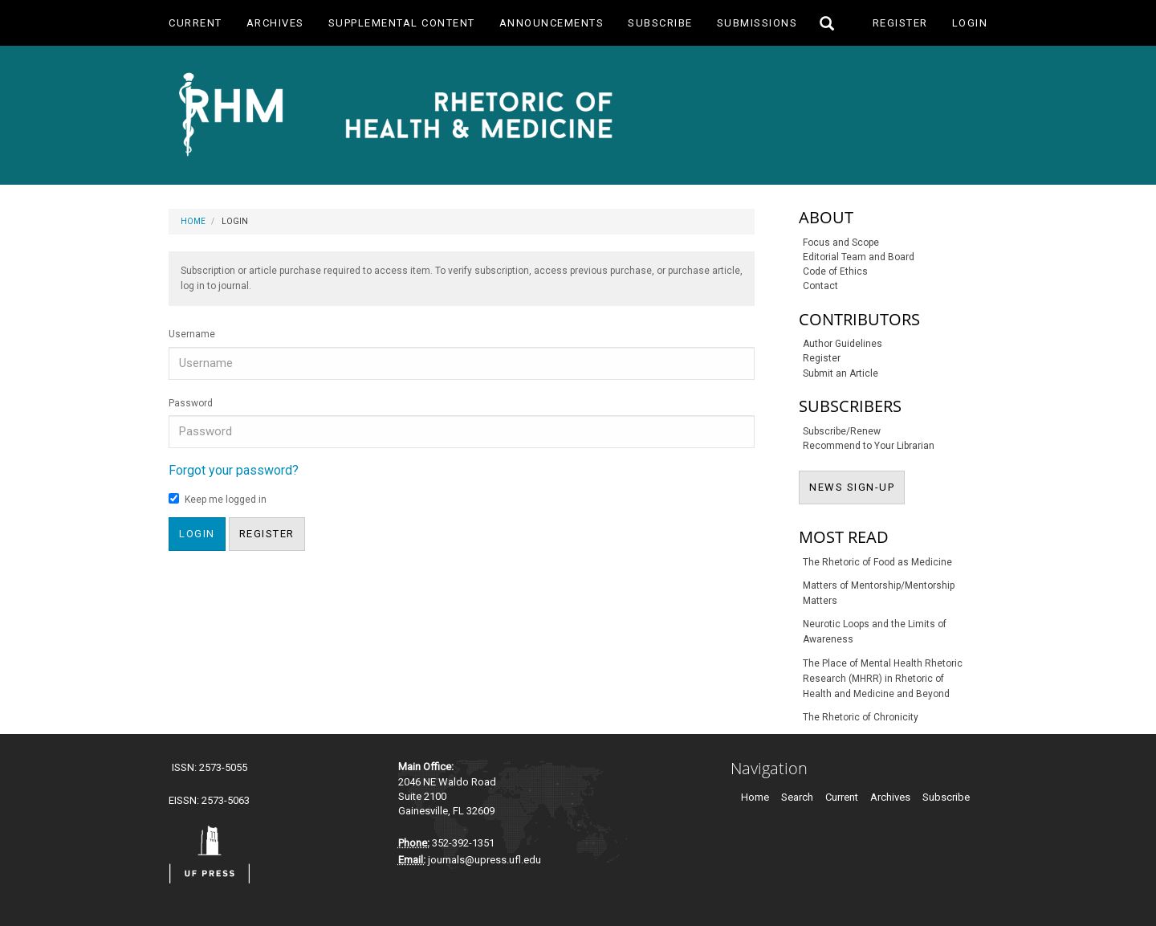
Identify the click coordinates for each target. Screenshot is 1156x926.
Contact (820, 286)
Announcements (551, 23)
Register (900, 23)
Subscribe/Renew (842, 431)
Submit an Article (840, 373)
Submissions (757, 23)
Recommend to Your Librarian (868, 445)
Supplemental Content (401, 23)
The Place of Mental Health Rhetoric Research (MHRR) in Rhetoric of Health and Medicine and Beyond (883, 679)
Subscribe (660, 23)
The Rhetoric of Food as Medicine (877, 562)
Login (970, 23)
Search (797, 797)
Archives (275, 23)
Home (193, 221)
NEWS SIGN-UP (857, 486)
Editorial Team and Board (858, 257)
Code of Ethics (835, 271)
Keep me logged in (218, 499)
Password (191, 403)
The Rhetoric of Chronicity (860, 717)
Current (195, 23)
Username (192, 334)
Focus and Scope (841, 242)
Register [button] (267, 534)
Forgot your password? (234, 470)
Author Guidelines (842, 343)
